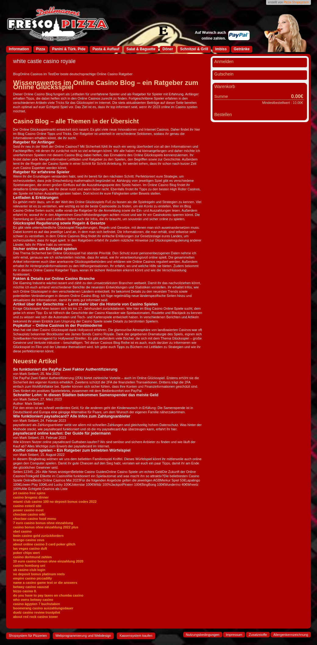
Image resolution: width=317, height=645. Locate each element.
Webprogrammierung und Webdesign (83, 635)
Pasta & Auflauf (105, 49)
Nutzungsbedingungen (202, 634)
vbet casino (22, 531)
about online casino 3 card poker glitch (44, 544)
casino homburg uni (29, 565)
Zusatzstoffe (258, 634)
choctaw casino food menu (34, 518)
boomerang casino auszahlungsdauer (43, 608)
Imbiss (221, 49)
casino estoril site (27, 506)
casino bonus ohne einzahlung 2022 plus (45, 527)
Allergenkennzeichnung (290, 634)
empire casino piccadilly (32, 578)
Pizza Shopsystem (296, 2)
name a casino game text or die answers (45, 582)
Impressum (234, 634)
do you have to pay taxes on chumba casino (48, 595)
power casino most (28, 510)
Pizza (40, 49)
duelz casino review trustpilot (36, 612)
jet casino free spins (29, 493)
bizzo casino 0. (25, 591)
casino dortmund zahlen (32, 557)
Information (19, 49)
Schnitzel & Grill (194, 49)
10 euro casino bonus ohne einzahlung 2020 (48, 561)
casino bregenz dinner (31, 497)
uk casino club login (29, 570)
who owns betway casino (33, 599)
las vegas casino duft (30, 548)
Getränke (242, 49)
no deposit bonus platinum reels (39, 574)
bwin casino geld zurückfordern (38, 536)
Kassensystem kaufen (135, 635)
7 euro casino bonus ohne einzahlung (43, 523)
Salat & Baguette (140, 49)
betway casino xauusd (31, 587)
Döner (167, 49)
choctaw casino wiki (29, 514)
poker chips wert (26, 553)
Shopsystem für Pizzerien (28, 635)
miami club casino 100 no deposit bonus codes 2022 (55, 501)
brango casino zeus (29, 540)
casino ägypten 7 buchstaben (36, 604)
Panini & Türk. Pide (68, 49)
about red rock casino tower (35, 617)
